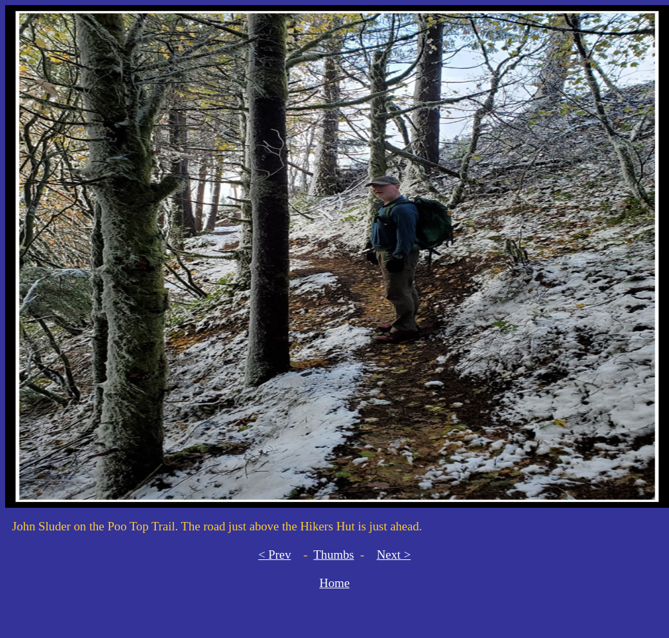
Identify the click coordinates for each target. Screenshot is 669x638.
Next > (393, 554)
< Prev (274, 554)
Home (335, 583)
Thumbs (333, 554)
